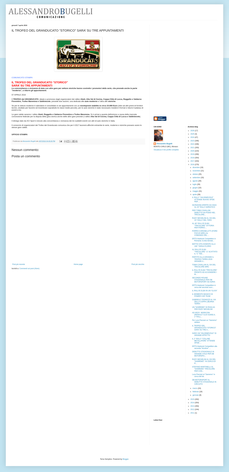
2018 (192, 158)
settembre (196, 178)
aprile (194, 194)
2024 (192, 137)
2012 (192, 409)
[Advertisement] (78, 241)
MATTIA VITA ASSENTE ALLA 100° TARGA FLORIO (203, 245)
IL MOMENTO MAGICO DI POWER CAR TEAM (202, 295)
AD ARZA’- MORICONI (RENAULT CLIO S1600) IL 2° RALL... (203, 315)
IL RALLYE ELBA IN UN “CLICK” (204, 291)
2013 (192, 406)
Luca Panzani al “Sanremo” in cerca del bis (203, 375)
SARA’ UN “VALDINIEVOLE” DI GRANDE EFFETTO (204, 334)
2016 (192, 165)
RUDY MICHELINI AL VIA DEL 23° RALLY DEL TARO (204, 219)
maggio (195, 191)
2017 (192, 161)
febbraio (195, 392)
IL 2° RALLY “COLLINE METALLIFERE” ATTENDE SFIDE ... (203, 341)
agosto (195, 181)
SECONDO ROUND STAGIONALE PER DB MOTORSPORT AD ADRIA (203, 280)
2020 (192, 151)
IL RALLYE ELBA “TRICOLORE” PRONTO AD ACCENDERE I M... (204, 272)
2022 (192, 144)
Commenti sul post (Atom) (29, 269)
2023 (192, 141)
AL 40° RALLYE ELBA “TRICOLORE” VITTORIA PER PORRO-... (203, 225)
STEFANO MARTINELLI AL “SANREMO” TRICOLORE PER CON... (203, 369)
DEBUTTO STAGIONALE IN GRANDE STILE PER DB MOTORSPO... (203, 354)
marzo (195, 388)
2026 (192, 131)
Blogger (126, 459)
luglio (194, 184)
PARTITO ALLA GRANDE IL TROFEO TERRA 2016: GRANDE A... (203, 259)
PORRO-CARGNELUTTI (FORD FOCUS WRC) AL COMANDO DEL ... (204, 233)
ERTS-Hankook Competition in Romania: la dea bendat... (204, 240)
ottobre (195, 174)
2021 (192, 148)
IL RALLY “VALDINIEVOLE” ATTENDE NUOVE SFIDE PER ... (203, 199)
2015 (192, 399)
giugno (195, 188)
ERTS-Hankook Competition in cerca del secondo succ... (204, 286)
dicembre (196, 167)
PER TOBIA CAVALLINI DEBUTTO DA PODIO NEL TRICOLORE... (203, 212)
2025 (192, 134)
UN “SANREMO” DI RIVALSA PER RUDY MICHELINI (203, 308)
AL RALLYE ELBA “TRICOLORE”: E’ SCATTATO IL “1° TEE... (204, 252)
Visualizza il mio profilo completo (166, 150)
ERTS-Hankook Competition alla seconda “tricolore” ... (204, 347)
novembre (196, 171)
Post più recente (18, 264)
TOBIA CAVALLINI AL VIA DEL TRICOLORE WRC (204, 266)
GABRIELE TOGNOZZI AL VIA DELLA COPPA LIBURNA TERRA (204, 302)
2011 (192, 413)
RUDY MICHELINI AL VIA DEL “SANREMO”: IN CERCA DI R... (204, 361)
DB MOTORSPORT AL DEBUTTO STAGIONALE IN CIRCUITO (204, 382)
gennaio (195, 395)
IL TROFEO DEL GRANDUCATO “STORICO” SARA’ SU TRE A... (204, 328)
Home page (78, 264)
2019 (192, 154)
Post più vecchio (138, 264)
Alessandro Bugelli (164, 144)
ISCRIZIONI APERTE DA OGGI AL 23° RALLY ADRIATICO (204, 206)
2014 (192, 403)
